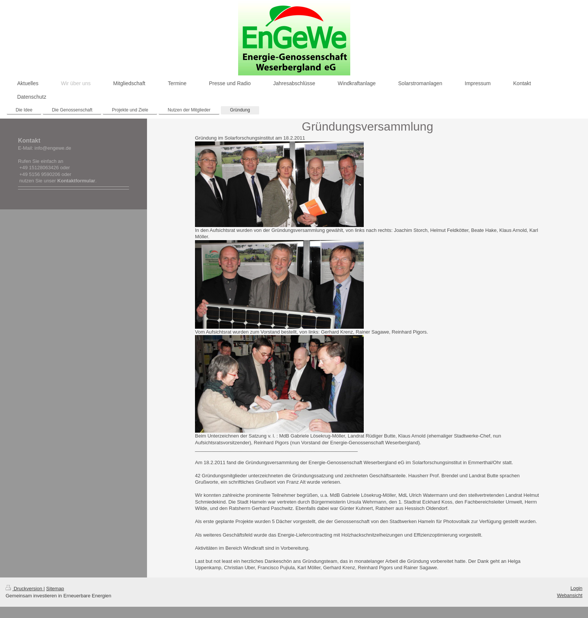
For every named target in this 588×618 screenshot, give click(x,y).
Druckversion (25, 588)
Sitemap (55, 588)
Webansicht (569, 595)
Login (576, 588)
